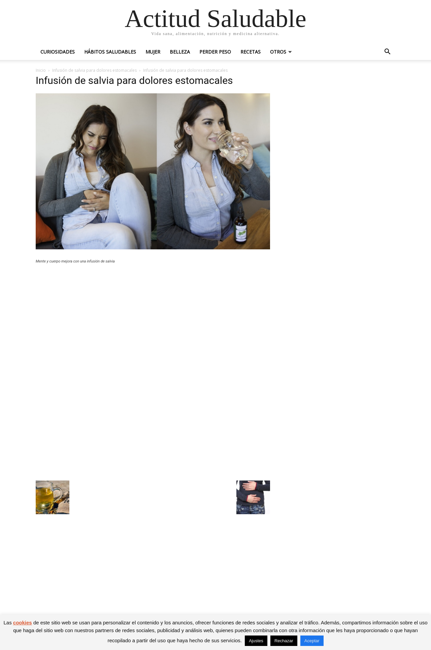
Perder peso (215, 52)
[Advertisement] (153, 318)
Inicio (41, 70)
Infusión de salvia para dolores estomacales (94, 70)
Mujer (152, 52)
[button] (387, 52)
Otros (278, 52)
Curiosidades (57, 52)
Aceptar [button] (312, 640)
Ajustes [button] (256, 640)
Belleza (180, 52)
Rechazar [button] (283, 640)
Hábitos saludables (110, 52)
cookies (22, 622)
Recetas (250, 52)
